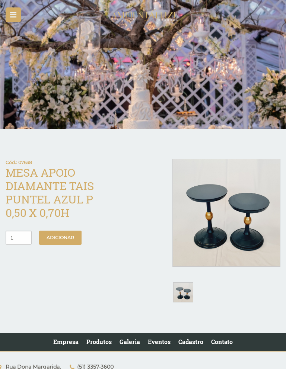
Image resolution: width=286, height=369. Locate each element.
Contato (222, 342)
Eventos (159, 342)
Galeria (130, 342)
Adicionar (60, 237)
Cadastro (190, 342)
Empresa (66, 342)
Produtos (99, 342)
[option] (143, 64)
